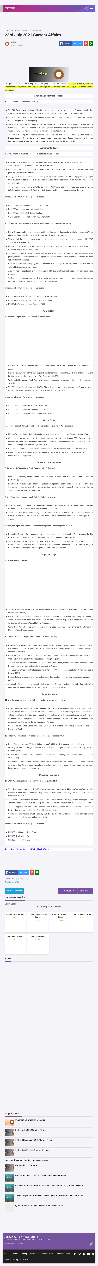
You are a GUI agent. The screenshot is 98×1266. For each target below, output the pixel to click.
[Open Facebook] (75, 1254)
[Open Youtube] (88, 1254)
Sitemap (24, 1254)
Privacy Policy (47, 1254)
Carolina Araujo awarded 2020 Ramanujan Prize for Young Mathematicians (49, 1185)
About (6, 1254)
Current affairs (14, 882)
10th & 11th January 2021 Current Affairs (33, 1140)
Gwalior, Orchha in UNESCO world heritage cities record (40, 1175)
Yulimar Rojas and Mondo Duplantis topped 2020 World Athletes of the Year (49, 1195)
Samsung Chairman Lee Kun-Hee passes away (26, 1160)
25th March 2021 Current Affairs (29, 1130)
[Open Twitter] (79, 1254)
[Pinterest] (86, 43)
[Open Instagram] (83, 1254)
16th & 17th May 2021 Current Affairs (32, 1150)
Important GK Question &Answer (30, 1120)
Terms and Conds (63, 1254)
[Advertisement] (51, 20)
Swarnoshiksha (24, 1260)
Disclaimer (34, 1254)
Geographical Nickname (26, 1165)
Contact (14, 1254)
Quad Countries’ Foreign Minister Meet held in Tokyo (39, 1205)
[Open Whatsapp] (92, 1254)
